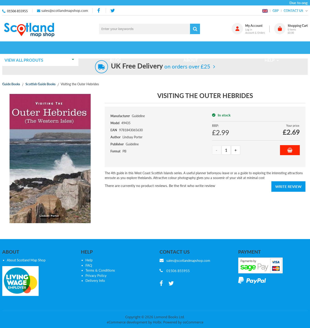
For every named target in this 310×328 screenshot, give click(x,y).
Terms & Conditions (100, 270)
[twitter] (113, 10)
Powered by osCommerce (183, 322)
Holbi (157, 322)
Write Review (288, 186)
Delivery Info (95, 280)
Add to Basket (290, 150)
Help (88, 260)
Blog (116, 47)
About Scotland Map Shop (26, 260)
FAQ (88, 265)
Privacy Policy (96, 275)
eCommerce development (127, 322)
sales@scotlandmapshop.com (64, 10)
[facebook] (99, 10)
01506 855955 (17, 11)
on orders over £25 (160, 66)
